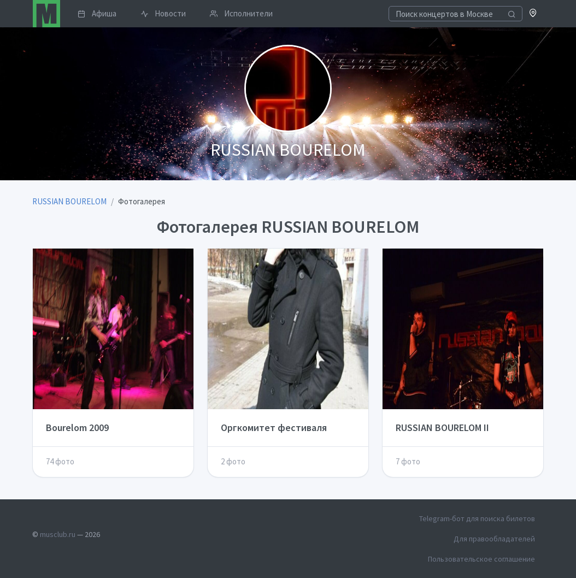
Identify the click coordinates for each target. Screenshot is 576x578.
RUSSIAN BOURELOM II (442, 427)
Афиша (97, 13)
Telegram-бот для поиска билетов (477, 518)
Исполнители (241, 13)
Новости (163, 13)
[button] (533, 14)
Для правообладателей (494, 539)
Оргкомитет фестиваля (274, 427)
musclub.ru (57, 534)
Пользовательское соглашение (481, 559)
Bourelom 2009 (77, 427)
